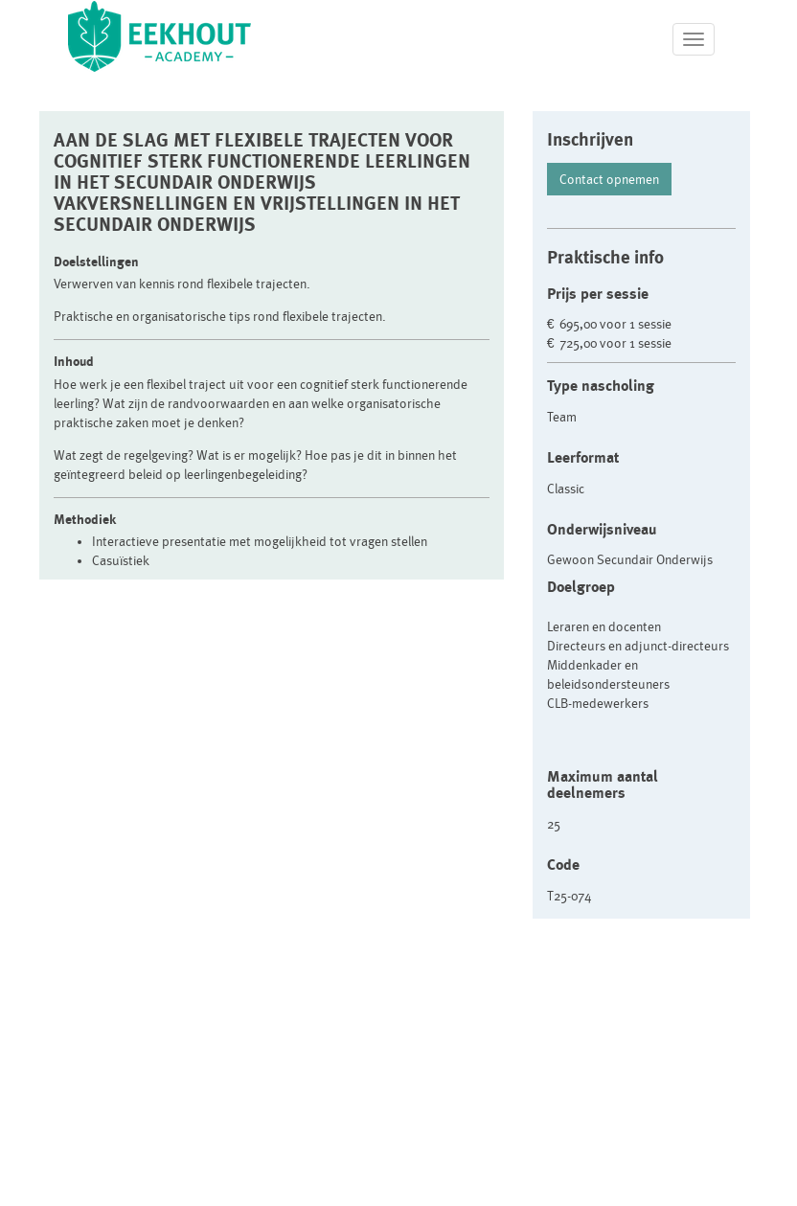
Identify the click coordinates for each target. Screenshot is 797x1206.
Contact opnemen (609, 179)
